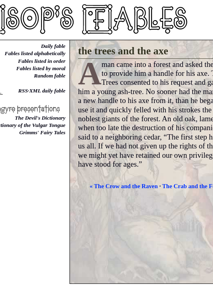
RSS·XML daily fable (41, 91)
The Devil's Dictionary (40, 118)
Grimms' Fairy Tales (42, 132)
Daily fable (53, 46)
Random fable (49, 76)
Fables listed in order (41, 61)
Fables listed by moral (40, 68)
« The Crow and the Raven (124, 186)
